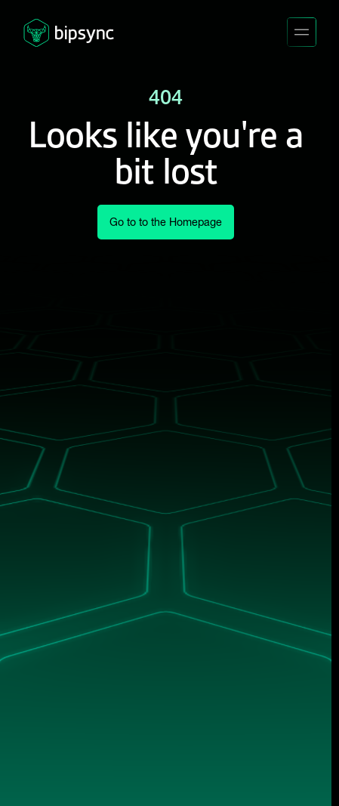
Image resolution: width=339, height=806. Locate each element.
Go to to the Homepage (165, 222)
